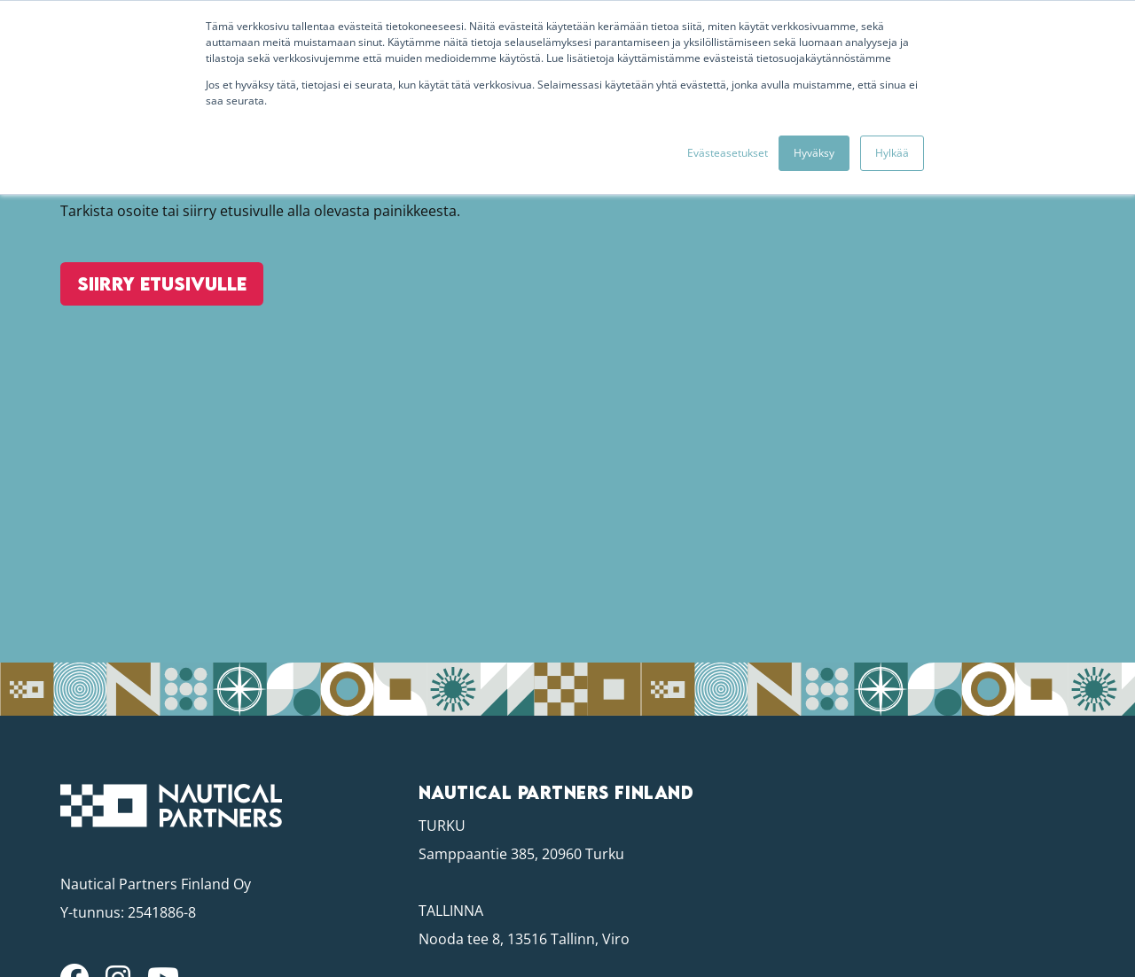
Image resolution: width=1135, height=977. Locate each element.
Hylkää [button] (892, 152)
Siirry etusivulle (158, 303)
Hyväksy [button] (814, 152)
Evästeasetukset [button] (727, 152)
